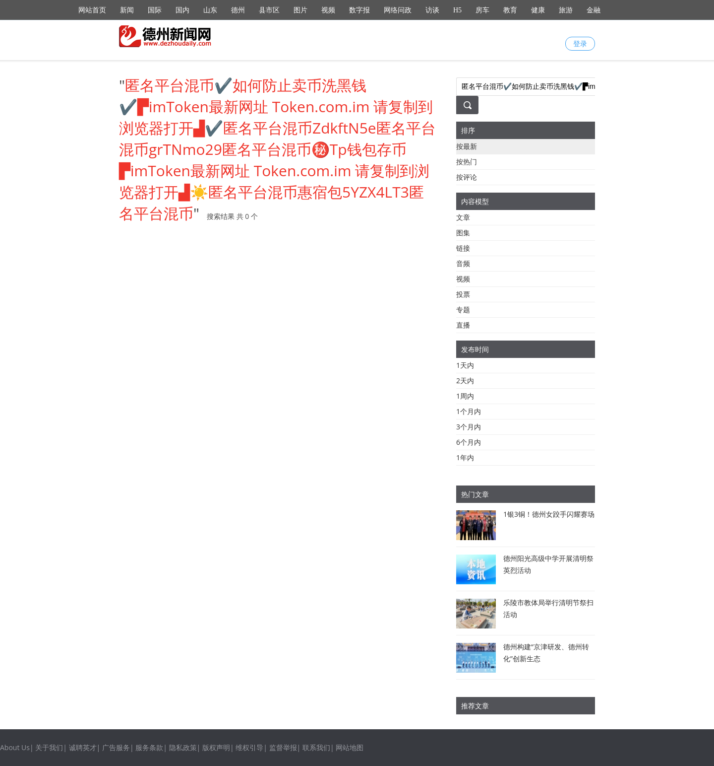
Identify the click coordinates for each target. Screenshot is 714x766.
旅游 (566, 10)
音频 (463, 263)
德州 (238, 10)
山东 (210, 10)
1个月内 (468, 411)
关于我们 (49, 747)
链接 (463, 248)
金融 (593, 10)
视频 (328, 10)
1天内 (465, 365)
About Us (15, 747)
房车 (482, 10)
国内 (182, 10)
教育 (510, 10)
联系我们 (316, 747)
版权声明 (216, 747)
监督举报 (283, 747)
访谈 (432, 10)
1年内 (465, 457)
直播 (463, 325)
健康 (538, 10)
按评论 (466, 177)
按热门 (466, 161)
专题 (463, 309)
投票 (463, 294)
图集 (463, 232)
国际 (155, 10)
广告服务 (116, 747)
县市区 (269, 10)
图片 (300, 10)
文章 (463, 217)
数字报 (359, 10)
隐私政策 (183, 747)
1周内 (465, 396)
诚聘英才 (83, 747)
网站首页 (92, 10)
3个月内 (468, 426)
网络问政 (398, 10)
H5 (457, 10)
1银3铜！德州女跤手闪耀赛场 (549, 514)
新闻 (127, 10)
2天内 (465, 380)
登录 (580, 43)
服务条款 (149, 747)
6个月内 (468, 442)
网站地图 (349, 747)
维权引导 (249, 747)
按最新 (466, 146)
